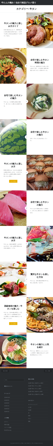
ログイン (6, 421)
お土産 (29, 407)
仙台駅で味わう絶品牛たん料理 (35, 391)
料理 (29, 415)
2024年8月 (6, 403)
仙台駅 (29, 410)
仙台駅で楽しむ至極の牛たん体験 (35, 394)
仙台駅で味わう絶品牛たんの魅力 (35, 383)
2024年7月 (6, 405)
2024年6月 (6, 408)
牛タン (29, 418)
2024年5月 (6, 411)
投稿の (6, 424)
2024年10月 (7, 397)
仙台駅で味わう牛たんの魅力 (34, 385)
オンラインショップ (32, 404)
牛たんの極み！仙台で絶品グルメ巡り (18, 2)
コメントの (7, 427)
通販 (29, 421)
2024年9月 (6, 400)
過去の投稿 (5, 370)
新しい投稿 (47, 370)
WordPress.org (7, 430)
